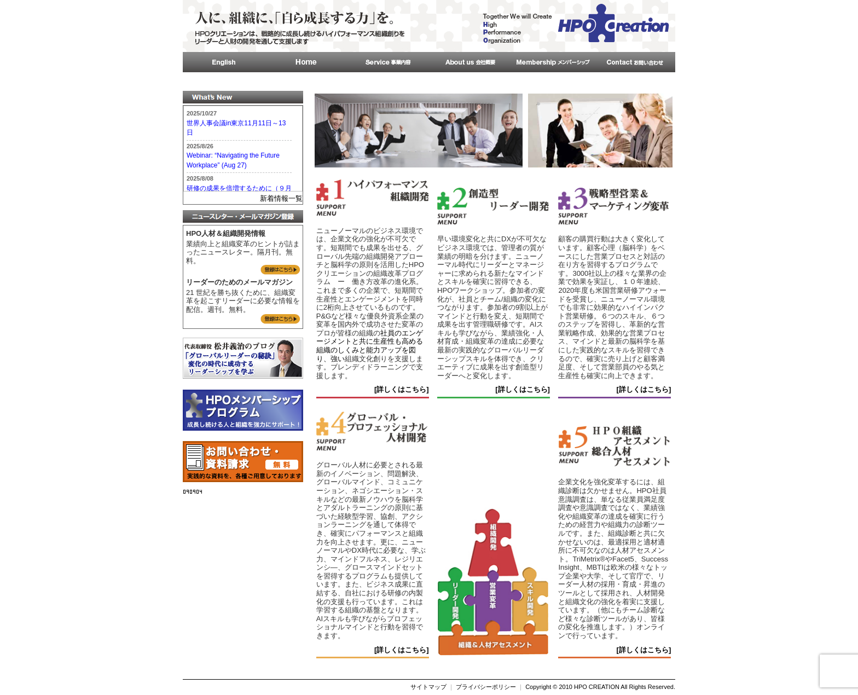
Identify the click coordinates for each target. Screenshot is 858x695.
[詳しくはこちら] (401, 389)
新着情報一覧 (281, 198)
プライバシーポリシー (486, 687)
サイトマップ (428, 687)
